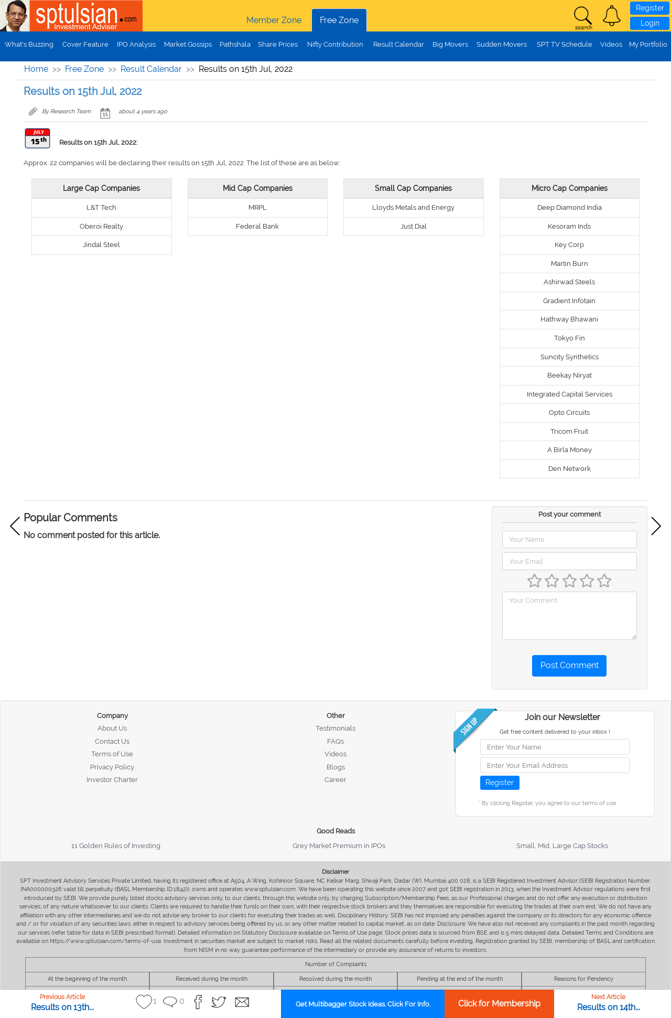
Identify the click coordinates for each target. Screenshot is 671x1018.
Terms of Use (112, 754)
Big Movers (450, 44)
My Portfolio (648, 44)
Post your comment (569, 514)
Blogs (336, 767)
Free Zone (339, 20)
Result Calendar (398, 44)
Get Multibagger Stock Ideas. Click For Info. (363, 1004)
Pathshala (235, 44)
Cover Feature (85, 44)
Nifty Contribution (335, 44)
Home (36, 69)
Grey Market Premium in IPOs (339, 846)
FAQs (335, 741)
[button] (611, 15)
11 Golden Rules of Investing (115, 846)
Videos (611, 44)
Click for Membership (499, 1004)
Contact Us (112, 741)
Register (650, 8)
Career (335, 780)
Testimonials (335, 728)
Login (650, 23)
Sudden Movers (502, 44)
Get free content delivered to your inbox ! (555, 731)
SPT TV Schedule (564, 44)
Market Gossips (188, 44)
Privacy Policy (112, 767)
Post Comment (569, 665)
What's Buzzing (29, 44)
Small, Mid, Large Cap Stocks (562, 846)
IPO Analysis (136, 44)
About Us (112, 728)
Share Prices (278, 44)
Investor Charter (112, 780)
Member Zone (273, 20)
